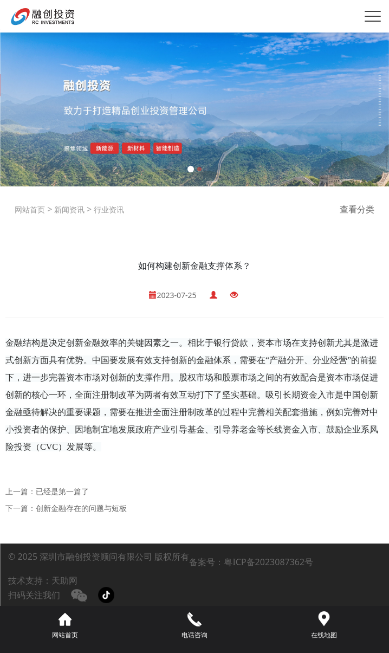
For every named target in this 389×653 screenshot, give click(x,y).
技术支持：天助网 (42, 580)
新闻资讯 (68, 209)
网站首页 (30, 209)
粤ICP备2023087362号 (268, 562)
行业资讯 (108, 209)
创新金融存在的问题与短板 (81, 508)
